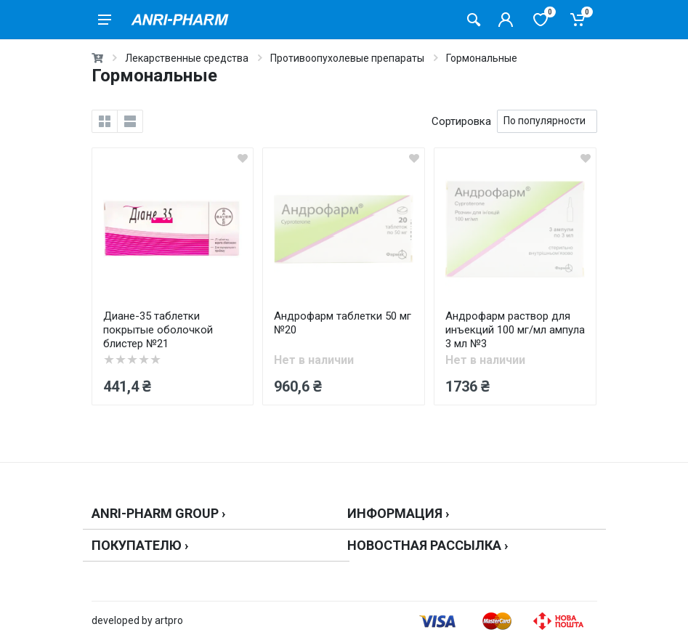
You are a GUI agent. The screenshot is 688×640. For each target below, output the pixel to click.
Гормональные (481, 58)
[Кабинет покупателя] (505, 19)
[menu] (105, 20)
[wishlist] (243, 158)
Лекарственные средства (186, 58)
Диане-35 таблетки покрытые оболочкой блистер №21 (158, 329)
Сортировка (461, 121)
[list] (130, 121)
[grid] (105, 121)
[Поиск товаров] (473, 19)
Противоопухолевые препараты (347, 58)
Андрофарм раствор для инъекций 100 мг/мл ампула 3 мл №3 (515, 329)
